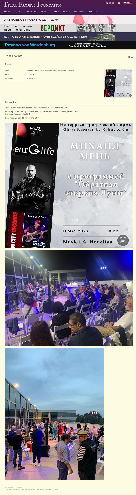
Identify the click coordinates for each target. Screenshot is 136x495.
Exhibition (31, 78)
